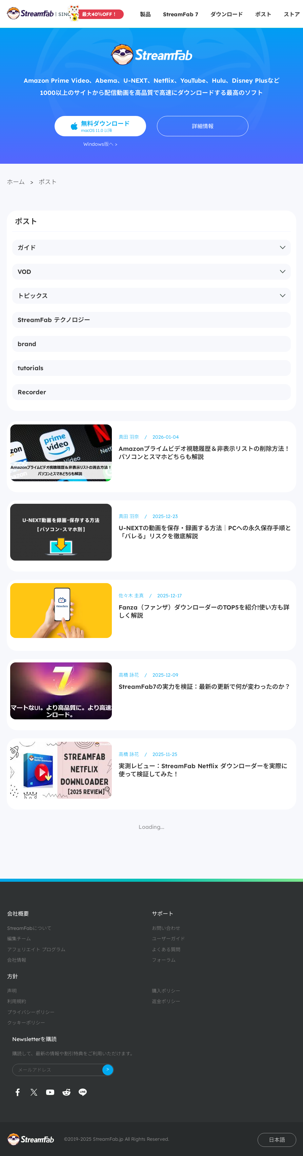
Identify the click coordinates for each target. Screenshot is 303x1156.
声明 (12, 991)
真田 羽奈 (129, 437)
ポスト (263, 14)
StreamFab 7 (180, 14)
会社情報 (16, 960)
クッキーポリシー (26, 1023)
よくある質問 (166, 949)
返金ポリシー (166, 1001)
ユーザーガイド (168, 939)
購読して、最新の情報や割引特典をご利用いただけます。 (73, 1054)
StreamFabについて (29, 928)
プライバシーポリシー (31, 1012)
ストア (292, 14)
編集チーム (19, 939)
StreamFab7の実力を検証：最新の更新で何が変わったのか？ (204, 687)
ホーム (16, 182)
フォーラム (164, 960)
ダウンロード (226, 14)
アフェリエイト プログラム (36, 949)
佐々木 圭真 (132, 596)
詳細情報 (203, 126)
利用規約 (16, 1001)
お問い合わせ (166, 928)
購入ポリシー (166, 991)
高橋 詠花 (129, 675)
